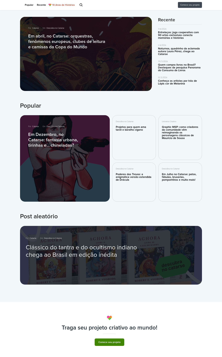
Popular (29, 5)
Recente (41, 5)
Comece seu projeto (109, 342)
